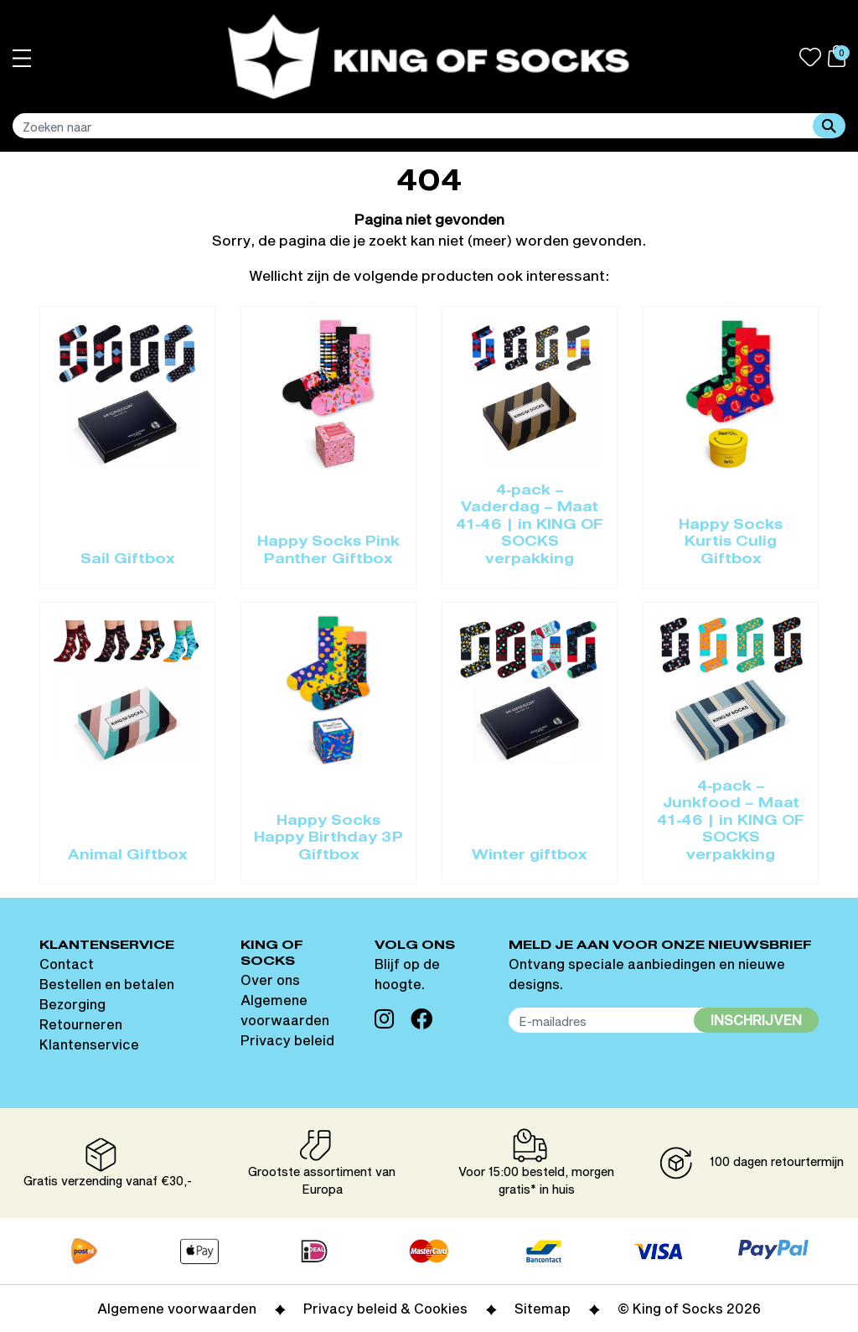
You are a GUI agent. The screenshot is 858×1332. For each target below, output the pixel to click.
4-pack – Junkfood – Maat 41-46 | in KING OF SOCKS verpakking (730, 821)
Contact (66, 964)
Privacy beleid (287, 1040)
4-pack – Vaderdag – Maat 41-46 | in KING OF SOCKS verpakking (529, 525)
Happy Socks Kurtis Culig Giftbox (731, 543)
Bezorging (72, 1004)
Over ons (270, 979)
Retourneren (80, 1024)
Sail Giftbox (127, 560)
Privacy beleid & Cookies (385, 1308)
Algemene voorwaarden (176, 1308)
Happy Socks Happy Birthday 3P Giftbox (328, 839)
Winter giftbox (529, 856)
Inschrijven (756, 1020)
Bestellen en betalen (106, 984)
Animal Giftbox (128, 856)
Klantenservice (89, 1044)
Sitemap (542, 1308)
